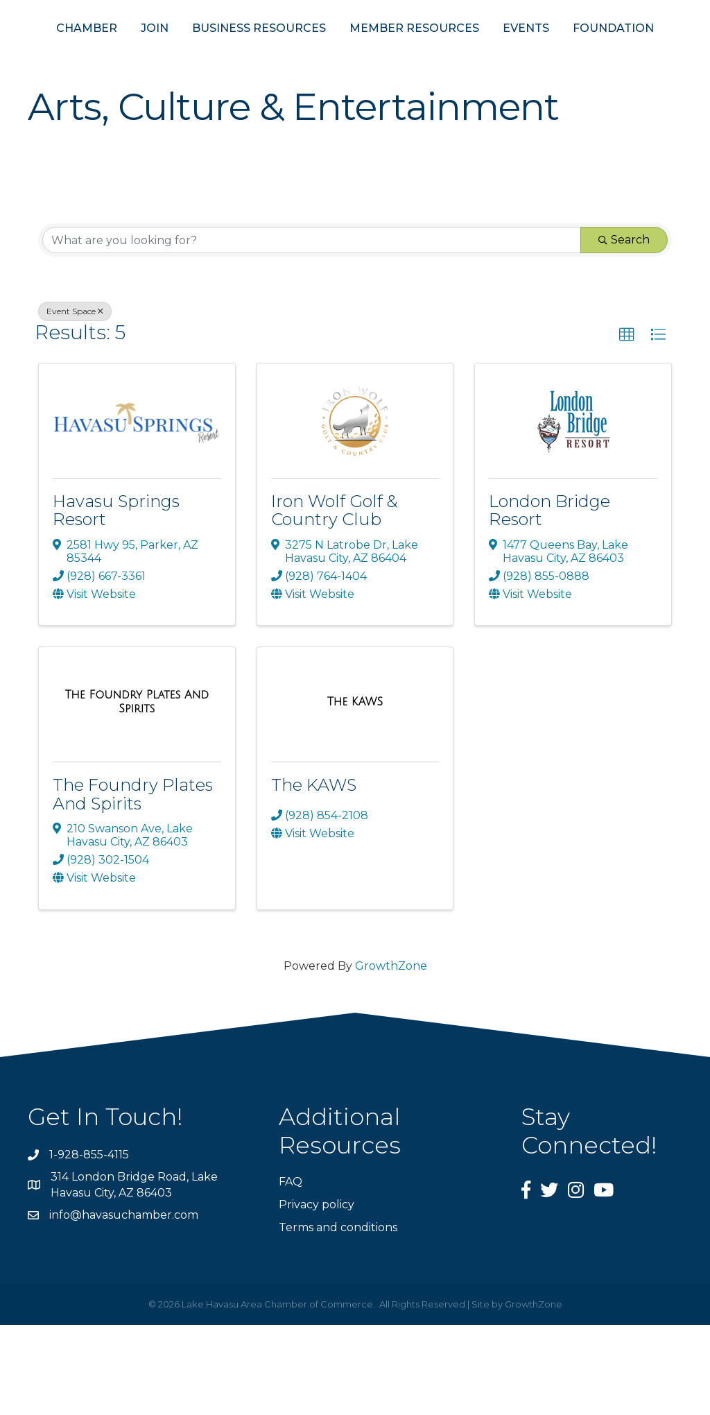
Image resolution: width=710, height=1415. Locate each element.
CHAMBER (71, 54)
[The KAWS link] (355, 792)
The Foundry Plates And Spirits (133, 884)
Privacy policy (316, 1294)
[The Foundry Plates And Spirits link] (137, 791)
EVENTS (646, 54)
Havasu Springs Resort (116, 600)
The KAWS (313, 875)
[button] (627, 425)
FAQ (290, 1271)
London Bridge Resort (549, 600)
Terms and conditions (338, 1317)
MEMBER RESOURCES (535, 54)
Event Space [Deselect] (74, 401)
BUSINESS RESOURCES (244, 54)
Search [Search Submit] (624, 329)
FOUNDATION (355, 118)
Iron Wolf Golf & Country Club (334, 600)
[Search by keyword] (311, 330)
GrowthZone (391, 1056)
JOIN (139, 54)
